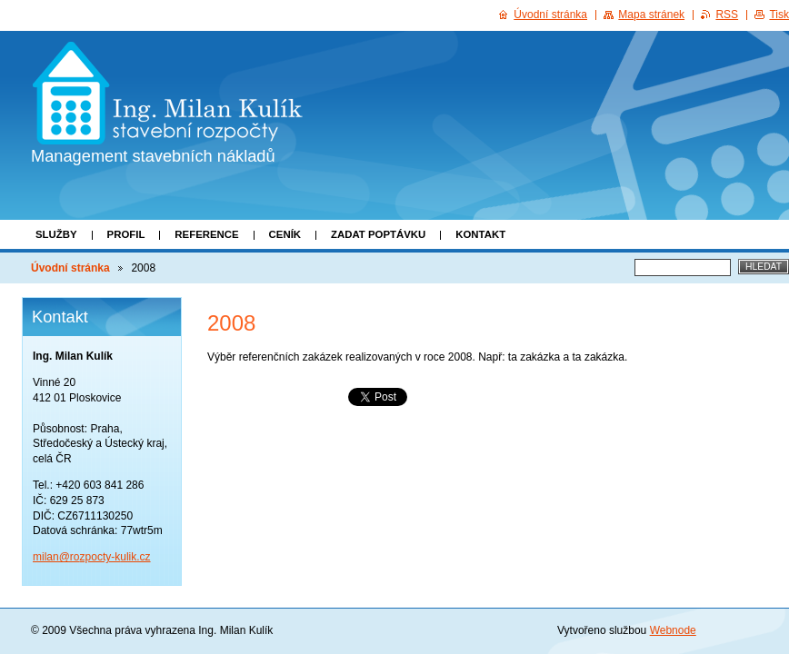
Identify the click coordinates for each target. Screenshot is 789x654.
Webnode (673, 630)
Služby (56, 234)
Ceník (285, 234)
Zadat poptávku (378, 234)
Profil (126, 234)
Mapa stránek (651, 14)
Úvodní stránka (70, 268)
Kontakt (480, 234)
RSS (726, 14)
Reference (206, 234)
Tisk (779, 14)
